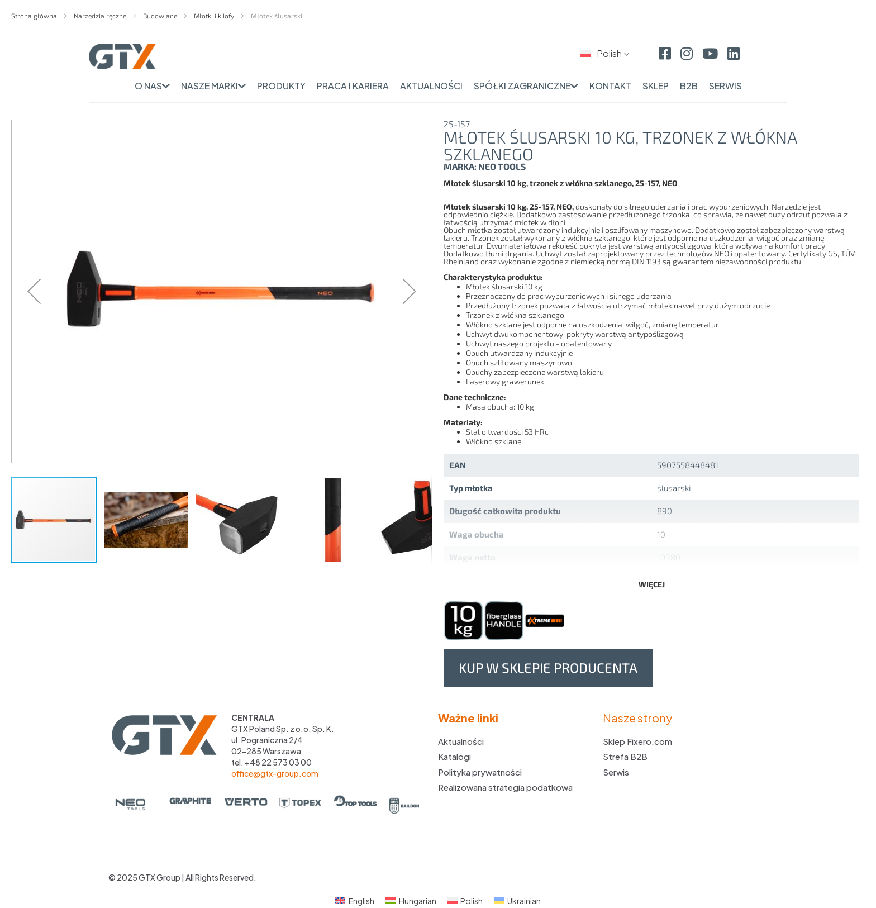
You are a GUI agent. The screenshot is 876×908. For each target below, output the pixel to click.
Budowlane (161, 16)
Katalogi (454, 756)
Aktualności (461, 741)
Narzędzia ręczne (101, 16)
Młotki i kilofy (215, 16)
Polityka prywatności (480, 772)
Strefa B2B (625, 756)
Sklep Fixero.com (637, 741)
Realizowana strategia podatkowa (505, 787)
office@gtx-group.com (274, 773)
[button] (34, 291)
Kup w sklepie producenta (548, 667)
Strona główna (35, 16)
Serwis (616, 772)
